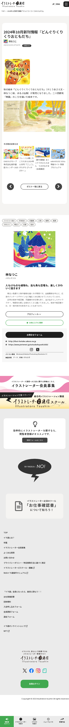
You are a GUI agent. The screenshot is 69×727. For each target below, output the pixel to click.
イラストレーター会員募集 (14, 547)
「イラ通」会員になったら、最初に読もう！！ (23, 591)
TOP (6, 532)
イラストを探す (34, 721)
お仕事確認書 (9, 596)
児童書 (31, 221)
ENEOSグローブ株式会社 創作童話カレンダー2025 (11, 159)
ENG (58, 4)
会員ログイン (34, 683)
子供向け (22, 221)
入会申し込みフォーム (13, 606)
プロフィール (34, 314)
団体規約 (7, 601)
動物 (47, 221)
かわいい (7, 224)
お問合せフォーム (34, 334)
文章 (24, 224)
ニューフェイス (48, 720)
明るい (16, 224)
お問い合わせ (9, 557)
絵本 (32, 224)
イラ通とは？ (9, 537)
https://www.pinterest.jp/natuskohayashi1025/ (27, 344)
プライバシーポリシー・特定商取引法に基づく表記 (24, 562)
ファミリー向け (9, 221)
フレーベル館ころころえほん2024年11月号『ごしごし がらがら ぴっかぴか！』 (26, 159)
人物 (39, 221)
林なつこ (13, 41)
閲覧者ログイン (7, 721)
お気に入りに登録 (34, 322)
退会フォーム (9, 616)
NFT (7, 631)
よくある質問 (9, 552)
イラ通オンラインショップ (16, 626)
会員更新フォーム (11, 611)
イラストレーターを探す (20, 721)
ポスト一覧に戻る (34, 186)
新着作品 (62, 720)
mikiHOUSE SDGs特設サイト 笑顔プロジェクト (58, 159)
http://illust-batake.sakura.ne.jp (21, 341)
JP (53, 4)
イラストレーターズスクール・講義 (19, 567)
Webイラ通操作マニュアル (16, 573)
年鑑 (5, 542)
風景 (54, 221)
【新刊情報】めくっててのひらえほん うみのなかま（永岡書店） (42, 159)
